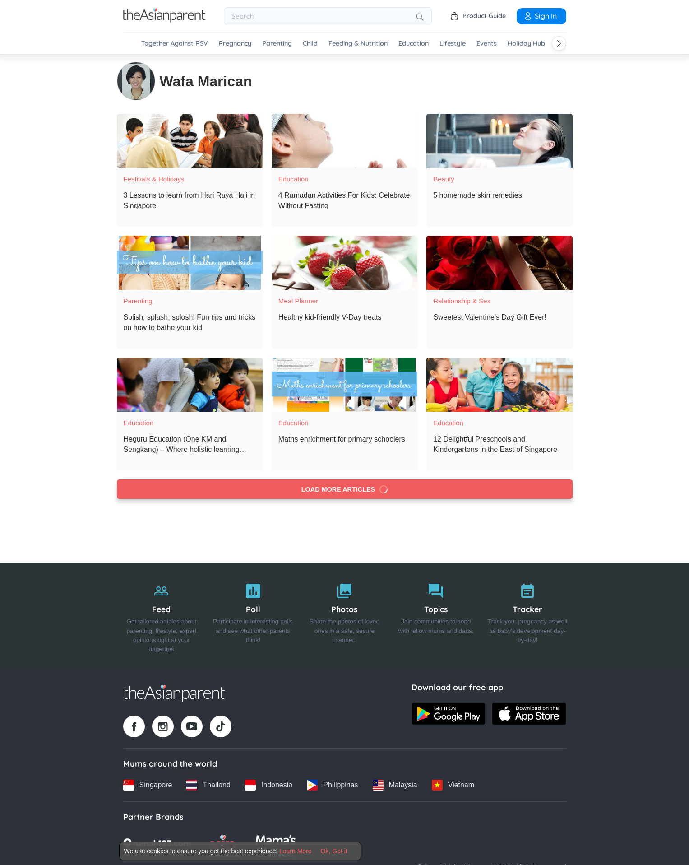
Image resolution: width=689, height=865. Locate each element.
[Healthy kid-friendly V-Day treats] (344, 262)
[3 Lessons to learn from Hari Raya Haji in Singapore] (190, 140)
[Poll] (253, 615)
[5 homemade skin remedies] (499, 140)
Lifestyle (452, 43)
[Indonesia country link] (268, 784)
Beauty (443, 179)
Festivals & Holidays (154, 179)
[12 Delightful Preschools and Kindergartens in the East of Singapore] (499, 384)
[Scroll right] (559, 43)
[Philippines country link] (332, 784)
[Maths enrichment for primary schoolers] (344, 384)
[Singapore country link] (147, 784)
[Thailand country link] (208, 784)
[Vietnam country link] (453, 784)
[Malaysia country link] (395, 784)
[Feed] (161, 615)
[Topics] (436, 615)
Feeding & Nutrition (358, 43)
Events (486, 43)
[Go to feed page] (164, 19)
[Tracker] (527, 615)
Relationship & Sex (461, 301)
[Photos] (344, 615)
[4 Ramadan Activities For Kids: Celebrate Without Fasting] (344, 140)
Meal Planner (298, 301)
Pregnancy (235, 43)
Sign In (540, 15)
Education (413, 43)
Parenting (277, 43)
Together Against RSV (174, 43)
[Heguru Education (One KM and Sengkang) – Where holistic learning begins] (190, 384)
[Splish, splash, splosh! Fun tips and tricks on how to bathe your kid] (190, 262)
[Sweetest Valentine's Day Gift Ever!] (499, 262)
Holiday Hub (526, 43)
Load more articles (344, 489)
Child (310, 43)
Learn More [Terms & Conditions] (295, 851)
